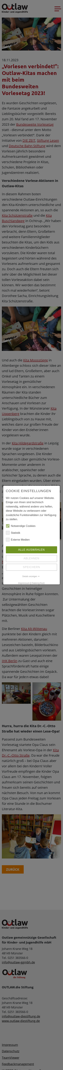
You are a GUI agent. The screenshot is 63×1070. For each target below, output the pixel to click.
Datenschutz (38, 583)
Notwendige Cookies (21, 526)
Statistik (13, 533)
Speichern (31, 567)
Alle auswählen (31, 549)
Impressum (24, 583)
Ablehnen (31, 558)
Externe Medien (18, 540)
